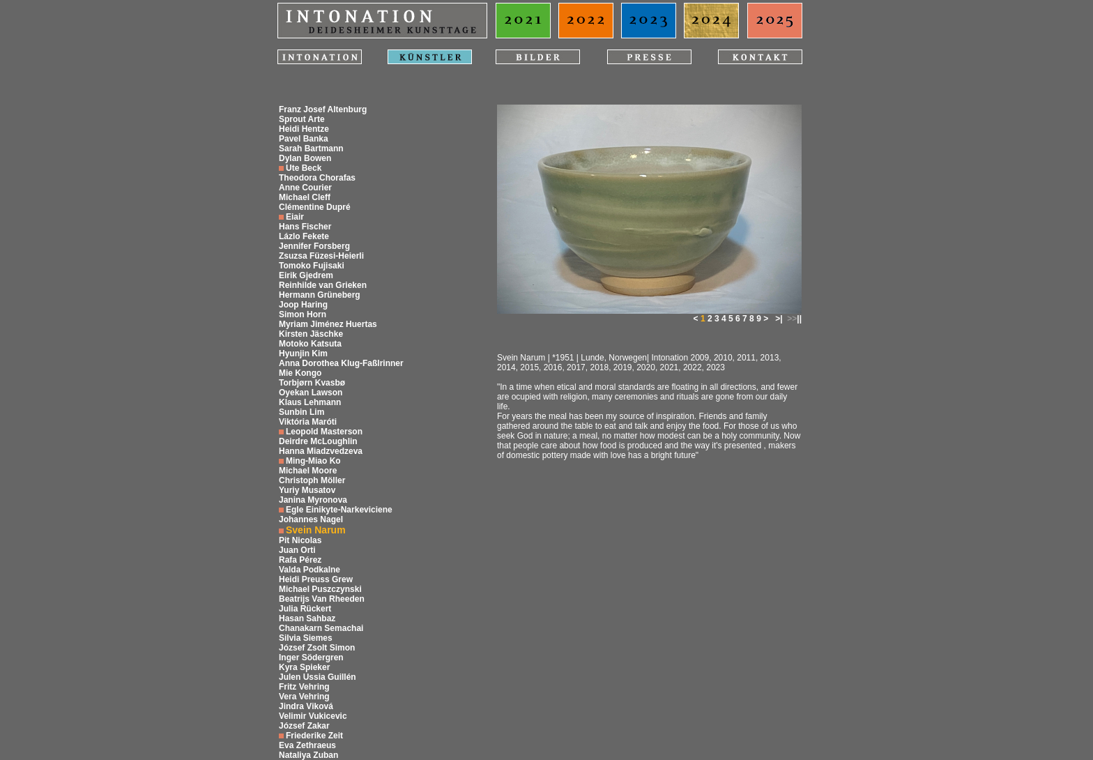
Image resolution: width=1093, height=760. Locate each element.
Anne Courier (305, 187)
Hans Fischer (305, 226)
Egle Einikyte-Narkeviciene (339, 510)
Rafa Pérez (300, 560)
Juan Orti (297, 550)
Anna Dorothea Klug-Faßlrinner (341, 363)
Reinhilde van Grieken (323, 285)
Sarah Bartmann (311, 148)
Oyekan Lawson (310, 392)
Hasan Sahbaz (307, 618)
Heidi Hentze (304, 129)
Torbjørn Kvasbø (312, 383)
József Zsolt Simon (317, 648)
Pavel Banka (303, 139)
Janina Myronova (313, 500)
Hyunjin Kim (303, 353)
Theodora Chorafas (317, 178)
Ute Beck (303, 168)
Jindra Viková (306, 706)
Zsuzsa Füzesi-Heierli (321, 256)
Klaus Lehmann (310, 402)
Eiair (295, 217)
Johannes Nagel (311, 519)
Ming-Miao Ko (313, 461)
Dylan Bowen (305, 158)
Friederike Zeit (314, 735)
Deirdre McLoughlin (318, 441)
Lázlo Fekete (304, 236)
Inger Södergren (311, 657)
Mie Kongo (300, 373)
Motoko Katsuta (310, 344)
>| (778, 319)
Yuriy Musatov (307, 490)
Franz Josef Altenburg (323, 109)
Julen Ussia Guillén (317, 677)
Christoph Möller (312, 480)
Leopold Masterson (324, 431)
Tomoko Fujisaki (311, 266)
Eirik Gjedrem (306, 275)
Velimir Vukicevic (313, 716)
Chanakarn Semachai (321, 628)
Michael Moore (308, 471)
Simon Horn (302, 314)
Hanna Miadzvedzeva (320, 451)
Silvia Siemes (306, 638)
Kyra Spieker (304, 667)
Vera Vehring (304, 696)
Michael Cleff (304, 197)
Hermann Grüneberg (319, 295)
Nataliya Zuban (308, 755)
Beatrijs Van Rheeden (322, 599)
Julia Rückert (305, 609)
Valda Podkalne (309, 570)
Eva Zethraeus (307, 745)
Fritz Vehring (304, 687)
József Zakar (304, 726)
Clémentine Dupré (315, 207)
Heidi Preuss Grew (316, 579)
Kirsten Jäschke (311, 334)
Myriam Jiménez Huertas (328, 324)
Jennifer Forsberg (314, 246)
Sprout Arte (302, 119)
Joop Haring (303, 305)
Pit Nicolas (300, 540)
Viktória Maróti (308, 422)
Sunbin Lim (301, 412)
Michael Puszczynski (320, 589)
